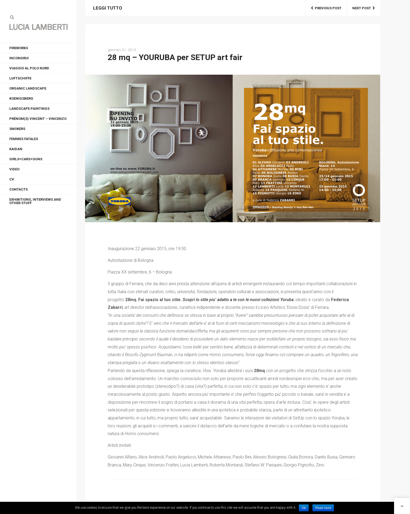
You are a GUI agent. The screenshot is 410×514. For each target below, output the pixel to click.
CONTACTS (18, 189)
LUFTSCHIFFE (20, 78)
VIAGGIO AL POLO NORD (29, 68)
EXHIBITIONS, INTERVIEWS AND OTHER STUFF (35, 201)
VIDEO (14, 169)
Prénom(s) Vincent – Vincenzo (37, 119)
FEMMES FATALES (23, 139)
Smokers (17, 129)
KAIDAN (15, 149)
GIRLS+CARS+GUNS (25, 159)
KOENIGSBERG (21, 98)
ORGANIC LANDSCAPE (27, 88)
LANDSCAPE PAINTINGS (29, 109)
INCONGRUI (19, 58)
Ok (304, 508)
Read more (323, 508)
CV (11, 179)
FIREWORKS (18, 48)
